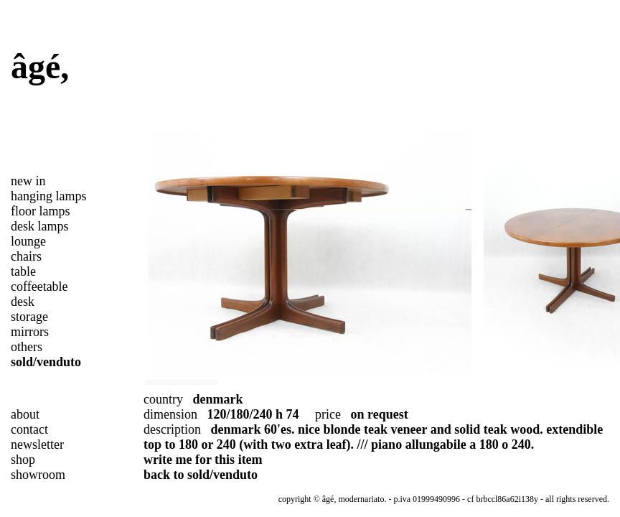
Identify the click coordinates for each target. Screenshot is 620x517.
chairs (26, 256)
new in (28, 181)
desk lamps (40, 226)
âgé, (40, 66)
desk (22, 301)
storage (29, 316)
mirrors (30, 332)
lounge (28, 241)
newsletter (37, 444)
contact (29, 429)
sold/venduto (46, 362)
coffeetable (39, 286)
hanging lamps (49, 196)
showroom (38, 474)
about (25, 414)
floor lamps (40, 211)
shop (23, 459)
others (26, 347)
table (23, 271)
